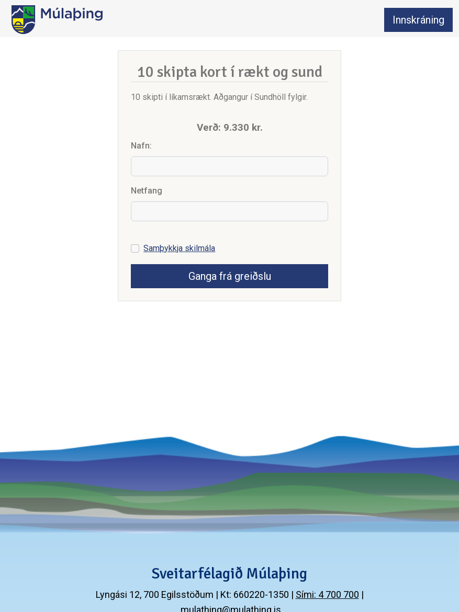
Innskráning (418, 20)
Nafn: (141, 146)
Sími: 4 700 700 (327, 594)
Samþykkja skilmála (179, 248)
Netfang (146, 191)
